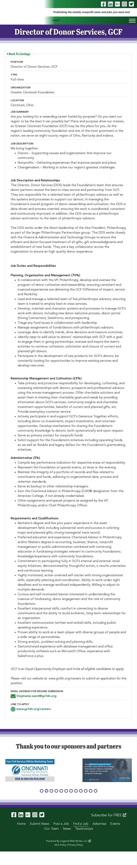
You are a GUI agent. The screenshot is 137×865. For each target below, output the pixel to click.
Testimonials (84, 828)
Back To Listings (18, 53)
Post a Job (61, 823)
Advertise (99, 823)
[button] (41, 791)
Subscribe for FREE (108, 815)
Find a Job (80, 823)
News (67, 828)
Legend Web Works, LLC (75, 841)
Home (21, 823)
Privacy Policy (75, 845)
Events (115, 823)
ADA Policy (60, 845)
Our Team (51, 828)
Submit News (39, 823)
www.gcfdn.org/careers (31, 709)
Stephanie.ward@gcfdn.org (33, 696)
